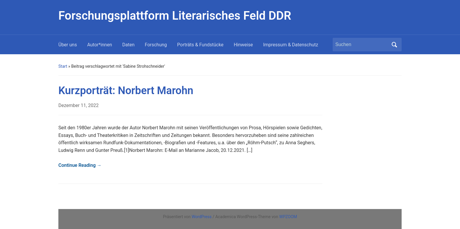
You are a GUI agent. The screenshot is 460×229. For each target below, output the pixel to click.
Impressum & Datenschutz (290, 45)
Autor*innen (99, 45)
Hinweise (243, 45)
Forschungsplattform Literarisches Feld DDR (174, 16)
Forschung (156, 45)
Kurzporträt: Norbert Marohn (125, 90)
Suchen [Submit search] (394, 44)
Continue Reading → (80, 165)
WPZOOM (288, 216)
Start (62, 66)
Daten (128, 45)
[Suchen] (362, 45)
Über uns (67, 45)
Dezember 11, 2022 (78, 105)
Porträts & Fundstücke (200, 45)
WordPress (202, 216)
